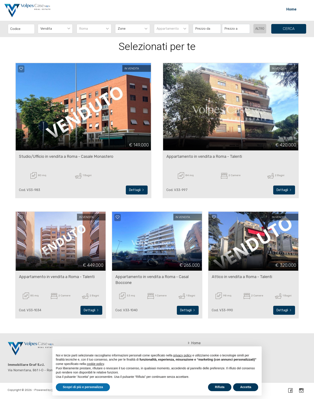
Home (291, 9)
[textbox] (129, 29)
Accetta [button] (245, 387)
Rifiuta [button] (220, 387)
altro (259, 29)
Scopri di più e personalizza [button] (83, 387)
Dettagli (136, 190)
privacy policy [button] (182, 355)
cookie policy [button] (95, 364)
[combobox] (55, 28)
